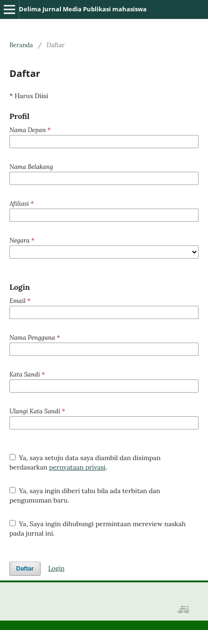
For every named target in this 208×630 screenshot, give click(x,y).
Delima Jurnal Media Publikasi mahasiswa (83, 9)
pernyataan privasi (77, 467)
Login (56, 568)
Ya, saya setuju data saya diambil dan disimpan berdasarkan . (85, 462)
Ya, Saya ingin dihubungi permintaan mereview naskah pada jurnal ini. (97, 529)
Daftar (25, 568)
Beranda (21, 45)
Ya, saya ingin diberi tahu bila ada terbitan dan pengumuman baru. (84, 495)
